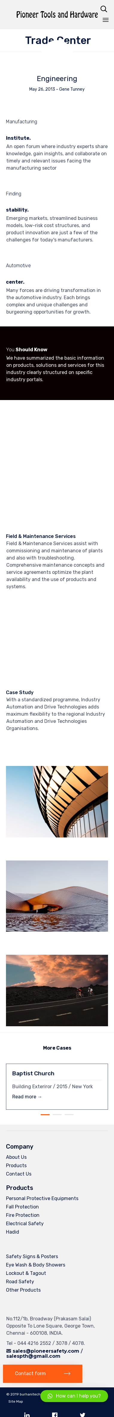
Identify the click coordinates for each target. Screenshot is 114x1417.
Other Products (23, 1290)
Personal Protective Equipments (42, 1198)
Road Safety (20, 1281)
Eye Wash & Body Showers (35, 1265)
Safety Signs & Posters (32, 1256)
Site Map (15, 1401)
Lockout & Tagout (26, 1273)
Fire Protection (22, 1215)
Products (16, 1165)
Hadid (12, 1232)
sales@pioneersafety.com (46, 1351)
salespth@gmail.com (33, 1356)
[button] (42, 1374)
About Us (16, 1157)
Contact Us (18, 1174)
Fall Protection (22, 1207)
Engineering (57, 79)
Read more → (27, 1097)
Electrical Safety (25, 1223)
